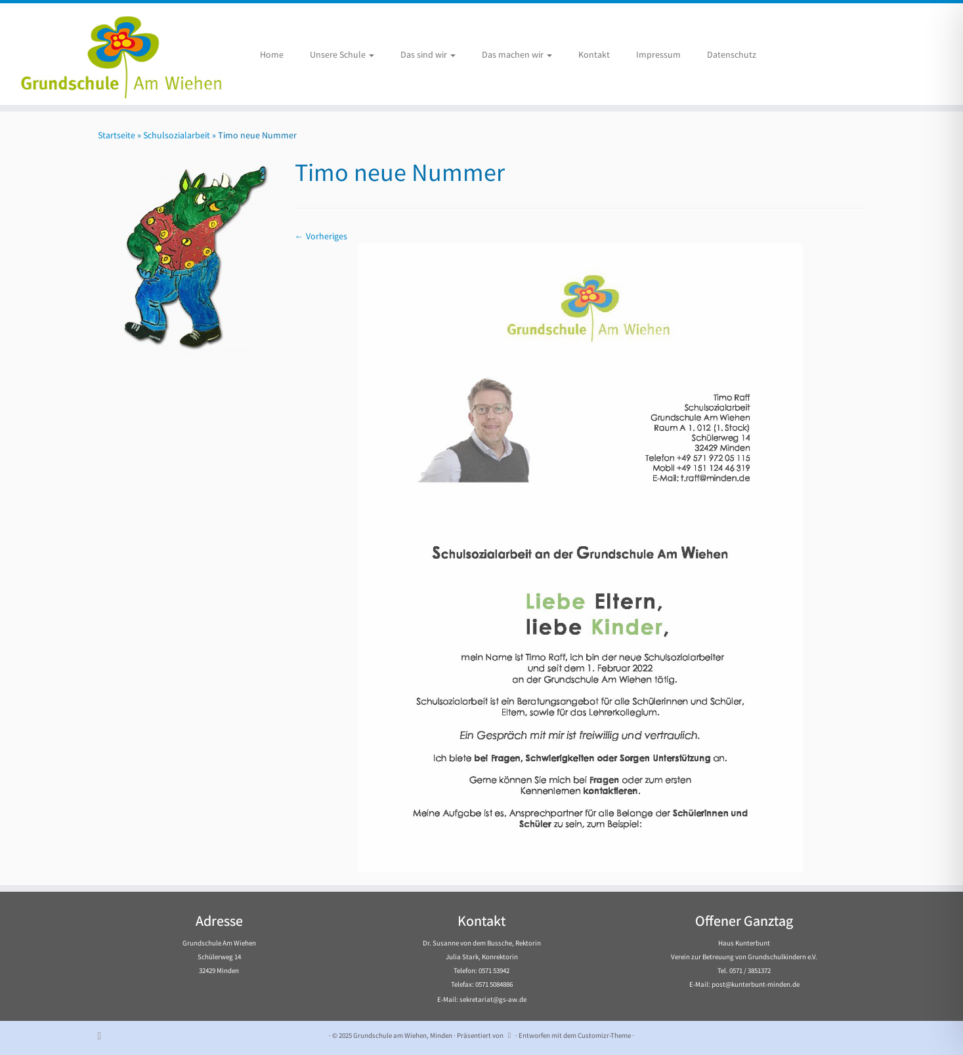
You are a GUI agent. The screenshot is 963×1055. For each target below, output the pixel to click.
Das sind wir (428, 54)
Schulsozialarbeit (176, 135)
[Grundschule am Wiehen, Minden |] (111, 54)
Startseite (116, 135)
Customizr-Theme (604, 1035)
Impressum (658, 54)
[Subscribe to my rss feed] (104, 1036)
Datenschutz (731, 54)
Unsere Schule (342, 54)
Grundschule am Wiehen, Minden (402, 1035)
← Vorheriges (321, 236)
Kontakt (594, 54)
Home (272, 54)
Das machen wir (517, 54)
